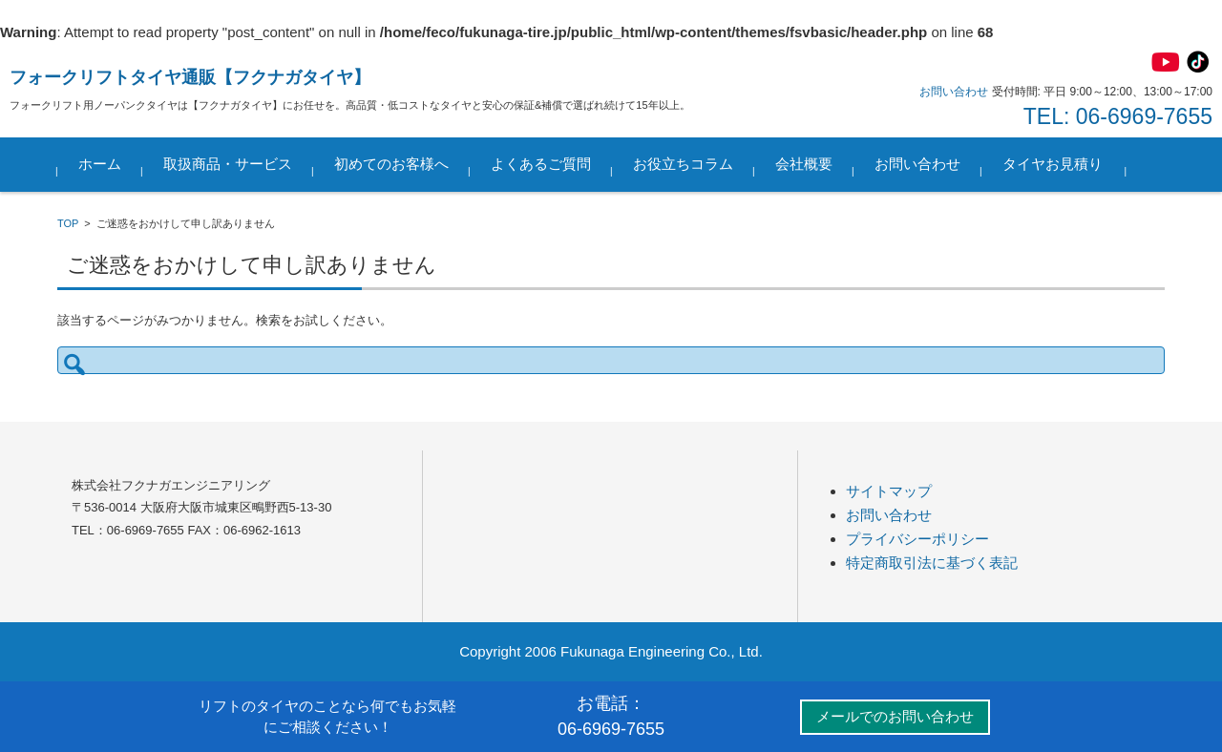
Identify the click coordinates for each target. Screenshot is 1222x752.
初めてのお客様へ (391, 164)
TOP (67, 223)
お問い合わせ (917, 164)
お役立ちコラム (683, 164)
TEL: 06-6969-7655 (1117, 116)
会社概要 (803, 164)
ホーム (99, 164)
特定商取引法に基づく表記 (932, 562)
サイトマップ (889, 491)
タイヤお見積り (1052, 164)
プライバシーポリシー (917, 539)
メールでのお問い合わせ (895, 716)
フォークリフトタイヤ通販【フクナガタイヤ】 (190, 77)
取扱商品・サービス (227, 164)
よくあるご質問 (541, 164)
